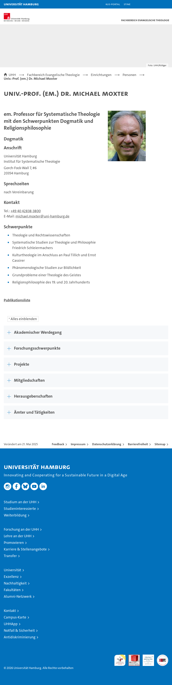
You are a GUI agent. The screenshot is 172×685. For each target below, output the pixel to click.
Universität (12, 570)
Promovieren (14, 542)
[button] (157, 4)
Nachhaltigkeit (15, 583)
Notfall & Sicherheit (19, 630)
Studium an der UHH (20, 502)
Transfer (10, 555)
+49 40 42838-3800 (26, 211)
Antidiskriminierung (19, 637)
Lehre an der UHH (17, 536)
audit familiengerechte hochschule (120, 660)
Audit (132, 657)
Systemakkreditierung (162, 657)
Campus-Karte (15, 617)
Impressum (78, 444)
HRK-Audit (146, 659)
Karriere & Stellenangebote (25, 549)
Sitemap (160, 444)
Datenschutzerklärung (106, 444)
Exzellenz (11, 576)
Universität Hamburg (21, 4)
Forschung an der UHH (21, 529)
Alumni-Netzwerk (18, 596)
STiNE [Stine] (127, 4)
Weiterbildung (15, 515)
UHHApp (11, 624)
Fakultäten (12, 589)
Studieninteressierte (20, 508)
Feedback (58, 444)
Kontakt (10, 610)
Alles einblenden (24, 319)
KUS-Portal (113, 4)
